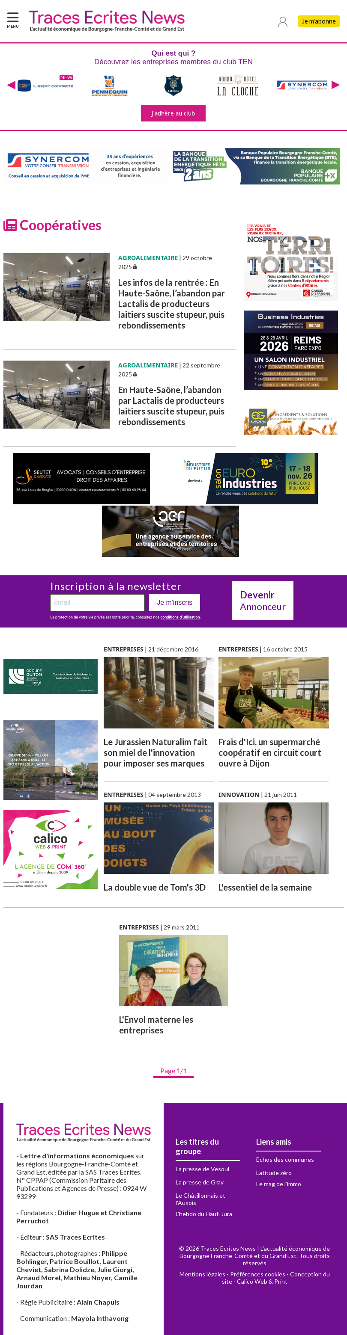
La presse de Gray (200, 1182)
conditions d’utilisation (180, 617)
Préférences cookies (257, 1274)
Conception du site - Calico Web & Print (276, 1277)
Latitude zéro (274, 1172)
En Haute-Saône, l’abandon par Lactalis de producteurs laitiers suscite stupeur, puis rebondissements (171, 406)
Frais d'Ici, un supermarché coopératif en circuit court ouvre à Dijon (269, 752)
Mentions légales (202, 1274)
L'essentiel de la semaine (265, 887)
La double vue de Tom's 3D (155, 887)
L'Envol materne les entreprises (156, 1024)
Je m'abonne (319, 21)
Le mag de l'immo (278, 1183)
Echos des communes (285, 1159)
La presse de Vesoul (202, 1168)
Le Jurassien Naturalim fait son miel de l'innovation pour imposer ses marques (156, 752)
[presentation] (11, 85)
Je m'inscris (174, 602)
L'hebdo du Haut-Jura (204, 1213)
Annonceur (263, 600)
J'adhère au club (173, 113)
